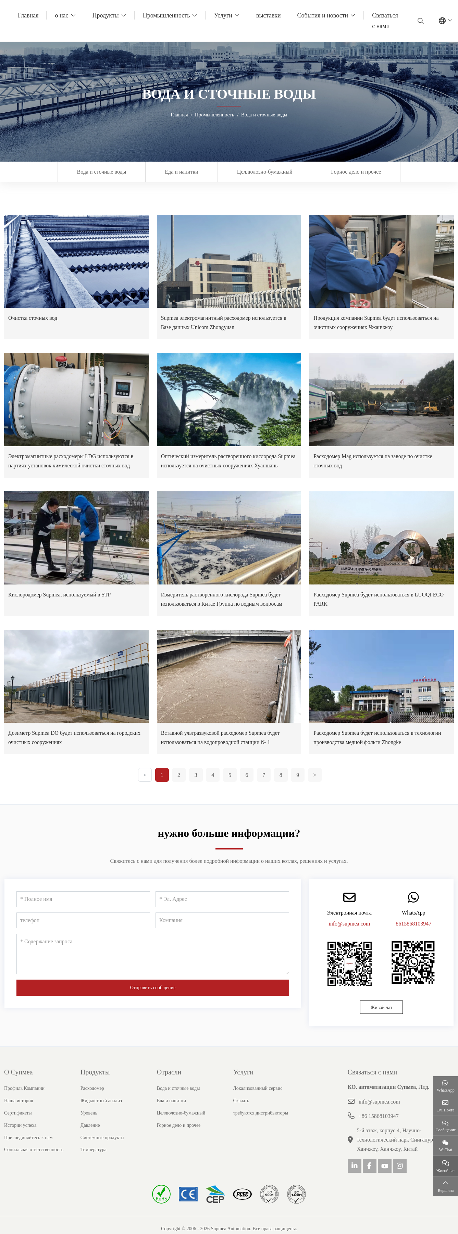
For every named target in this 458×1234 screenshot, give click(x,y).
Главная (28, 15)
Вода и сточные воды (101, 172)
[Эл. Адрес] (222, 908)
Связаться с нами (385, 20)
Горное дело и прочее (356, 172)
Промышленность (166, 15)
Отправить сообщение (153, 996)
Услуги (223, 15)
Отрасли (169, 1081)
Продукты (105, 15)
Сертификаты (18, 1122)
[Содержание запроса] (152, 963)
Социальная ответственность (33, 1158)
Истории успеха (20, 1134)
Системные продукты (102, 1146)
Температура (94, 1158)
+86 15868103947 (379, 1125)
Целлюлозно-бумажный (265, 172)
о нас (61, 15)
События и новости (322, 15)
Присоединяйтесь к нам (28, 1146)
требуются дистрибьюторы (260, 1122)
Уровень (89, 1122)
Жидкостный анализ (101, 1109)
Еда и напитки (181, 172)
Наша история (18, 1109)
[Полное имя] (83, 908)
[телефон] (83, 929)
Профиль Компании (24, 1097)
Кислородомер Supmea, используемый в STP (60, 604)
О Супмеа (18, 1081)
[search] (419, 20)
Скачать (241, 1109)
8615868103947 (413, 933)
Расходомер (92, 1097)
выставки (268, 15)
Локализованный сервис (257, 1097)
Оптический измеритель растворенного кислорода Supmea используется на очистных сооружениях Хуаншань (219, 465)
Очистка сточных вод (33, 318)
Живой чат (382, 1016)
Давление (90, 1134)
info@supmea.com (349, 933)
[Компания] (222, 929)
